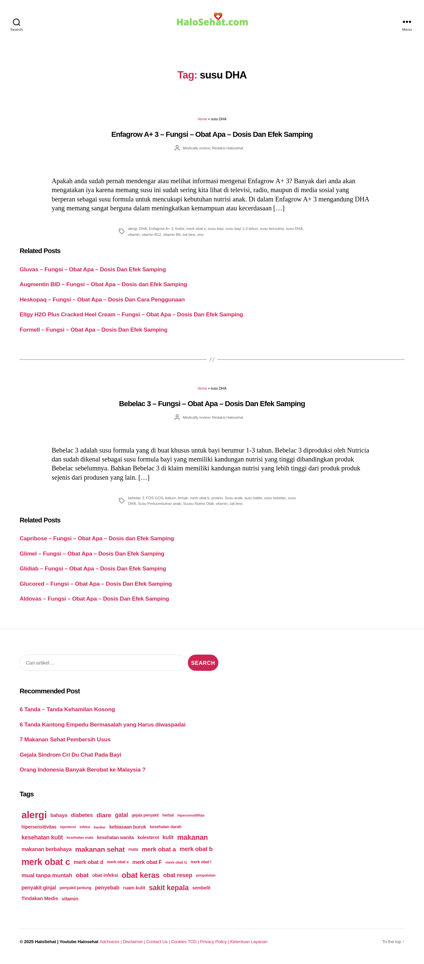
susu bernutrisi (272, 233)
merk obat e (196, 233)
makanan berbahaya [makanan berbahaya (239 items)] (47, 854)
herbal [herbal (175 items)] (168, 820)
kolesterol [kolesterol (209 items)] (148, 842)
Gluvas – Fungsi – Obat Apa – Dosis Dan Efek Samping (93, 274)
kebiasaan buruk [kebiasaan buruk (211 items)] (127, 831)
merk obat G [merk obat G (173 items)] (176, 867)
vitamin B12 (151, 239)
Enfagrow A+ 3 (161, 233)
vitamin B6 (171, 239)
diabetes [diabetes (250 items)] (82, 820)
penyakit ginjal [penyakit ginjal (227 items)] (39, 892)
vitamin (133, 239)
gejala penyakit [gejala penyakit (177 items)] (145, 820)
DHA (143, 233)
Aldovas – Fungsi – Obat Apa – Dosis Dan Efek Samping (94, 603)
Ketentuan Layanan (248, 946)
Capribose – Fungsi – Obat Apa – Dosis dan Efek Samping (97, 543)
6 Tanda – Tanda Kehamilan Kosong (67, 714)
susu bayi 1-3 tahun (242, 233)
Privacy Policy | (215, 946)
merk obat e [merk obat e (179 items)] (118, 866)
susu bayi (216, 233)
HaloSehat (45, 946)
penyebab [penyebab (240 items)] (107, 892)
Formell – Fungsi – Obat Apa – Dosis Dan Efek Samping (93, 334)
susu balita (253, 502)
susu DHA (294, 233)
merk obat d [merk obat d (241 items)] (88, 867)
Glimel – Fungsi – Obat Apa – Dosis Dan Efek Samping (92, 558)
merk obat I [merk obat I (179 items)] (200, 866)
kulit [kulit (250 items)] (167, 842)
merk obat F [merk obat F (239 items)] (147, 867)
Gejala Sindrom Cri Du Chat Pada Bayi (70, 759)
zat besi (189, 239)
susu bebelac (275, 502)
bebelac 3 (136, 502)
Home (202, 124)
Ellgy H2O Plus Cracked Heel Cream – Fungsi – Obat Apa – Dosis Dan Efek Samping (131, 319)
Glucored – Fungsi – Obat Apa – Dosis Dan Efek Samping (96, 588)
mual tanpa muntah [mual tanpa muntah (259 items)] (47, 880)
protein (217, 502)
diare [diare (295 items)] (103, 819)
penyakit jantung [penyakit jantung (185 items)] (75, 892)
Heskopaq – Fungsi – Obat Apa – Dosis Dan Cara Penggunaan (102, 304)
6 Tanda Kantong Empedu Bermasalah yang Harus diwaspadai (103, 729)
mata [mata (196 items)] (133, 853)
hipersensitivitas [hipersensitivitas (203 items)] (39, 831)
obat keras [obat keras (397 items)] (141, 880)
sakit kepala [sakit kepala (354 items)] (168, 892)
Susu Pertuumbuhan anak (159, 508)
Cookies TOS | (185, 946)
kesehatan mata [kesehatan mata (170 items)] (80, 842)
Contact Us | (158, 946)
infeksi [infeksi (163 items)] (85, 831)
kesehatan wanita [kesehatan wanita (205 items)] (115, 842)
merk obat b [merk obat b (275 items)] (196, 853)
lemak (183, 502)
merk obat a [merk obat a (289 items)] (159, 853)
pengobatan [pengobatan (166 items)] (206, 880)
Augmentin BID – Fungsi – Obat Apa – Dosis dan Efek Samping (103, 289)
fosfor (179, 233)
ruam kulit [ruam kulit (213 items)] (134, 892)
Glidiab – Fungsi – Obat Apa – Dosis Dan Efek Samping (93, 573)
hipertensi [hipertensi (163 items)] (68, 831)
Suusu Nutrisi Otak (198, 508)
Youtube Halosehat (78, 946)
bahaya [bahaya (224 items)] (58, 820)
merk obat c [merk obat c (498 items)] (46, 867)
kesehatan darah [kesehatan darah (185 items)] (166, 831)
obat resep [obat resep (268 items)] (177, 880)
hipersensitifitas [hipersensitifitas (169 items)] (190, 820)
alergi (132, 233)
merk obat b (199, 502)
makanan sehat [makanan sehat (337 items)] (100, 854)
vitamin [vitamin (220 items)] (70, 903)
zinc (200, 239)
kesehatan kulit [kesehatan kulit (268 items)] (42, 841)
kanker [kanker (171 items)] (100, 832)
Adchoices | (111, 946)
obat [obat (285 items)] (82, 879)
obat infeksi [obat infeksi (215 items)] (105, 880)
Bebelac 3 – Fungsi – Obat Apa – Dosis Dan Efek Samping (212, 408)
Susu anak (233, 502)
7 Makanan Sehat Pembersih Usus (65, 744)
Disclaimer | (134, 946)
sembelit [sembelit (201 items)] (201, 892)
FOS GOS (154, 502)
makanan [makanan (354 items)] (192, 842)
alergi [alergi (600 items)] (34, 819)
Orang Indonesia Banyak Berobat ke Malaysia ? (82, 774)
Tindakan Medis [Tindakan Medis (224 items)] (40, 903)
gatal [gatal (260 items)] (121, 819)
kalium (170, 502)
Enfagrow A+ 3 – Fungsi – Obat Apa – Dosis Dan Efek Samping (212, 139)
